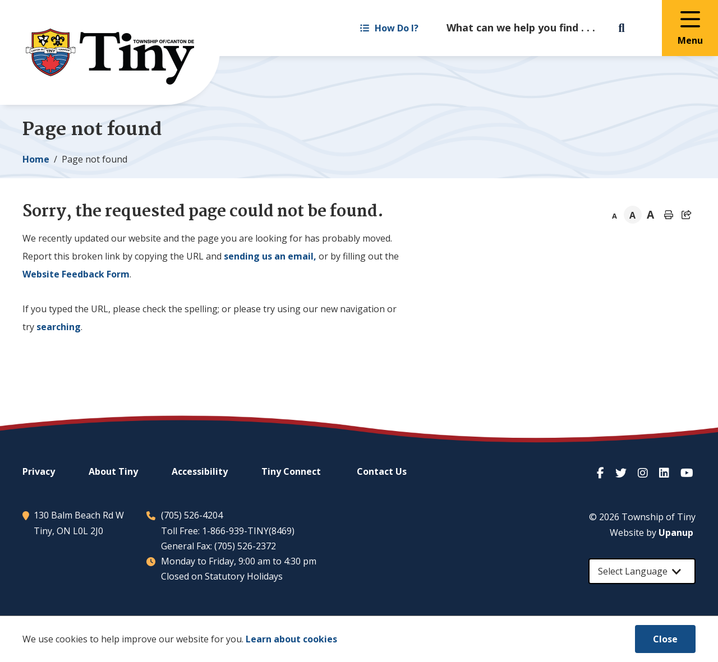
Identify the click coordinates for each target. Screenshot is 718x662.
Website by (651, 532)
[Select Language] (642, 571)
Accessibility (200, 471)
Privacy (38, 471)
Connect (291, 471)
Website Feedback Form (76, 274)
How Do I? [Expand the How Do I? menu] (389, 28)
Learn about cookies (291, 639)
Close (665, 639)
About (113, 471)
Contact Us (382, 471)
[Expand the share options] (687, 215)
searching (58, 327)
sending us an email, (270, 256)
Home (35, 159)
